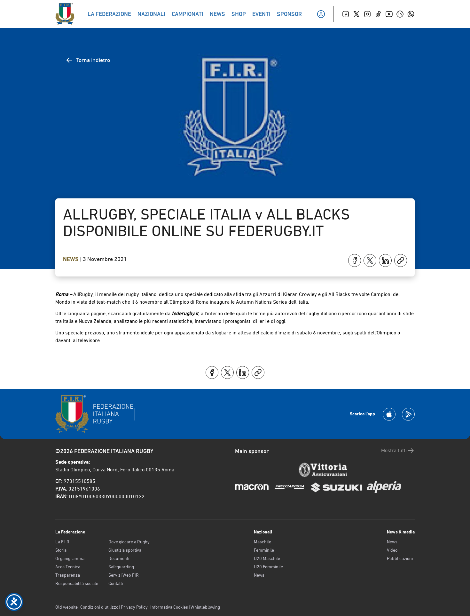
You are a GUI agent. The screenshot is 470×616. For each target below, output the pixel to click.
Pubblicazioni (400, 558)
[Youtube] (389, 14)
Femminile (264, 550)
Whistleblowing (205, 607)
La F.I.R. (62, 541)
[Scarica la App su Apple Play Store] (389, 414)
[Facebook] (345, 14)
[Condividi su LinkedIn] (385, 260)
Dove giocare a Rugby (129, 541)
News (71, 259)
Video (392, 550)
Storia (61, 550)
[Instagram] (367, 14)
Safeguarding (121, 566)
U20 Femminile (268, 566)
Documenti (118, 558)
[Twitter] (356, 14)
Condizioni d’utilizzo (99, 607)
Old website (66, 607)
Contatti (115, 583)
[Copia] (400, 260)
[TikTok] (378, 14)
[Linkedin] (400, 14)
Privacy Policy (134, 607)
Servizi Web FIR (123, 575)
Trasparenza (67, 575)
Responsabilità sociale (76, 583)
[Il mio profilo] (321, 14)
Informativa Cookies (169, 607)
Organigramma (69, 558)
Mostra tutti (398, 450)
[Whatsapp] (411, 14)
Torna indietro (88, 60)
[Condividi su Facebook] (354, 260)
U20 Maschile (267, 558)
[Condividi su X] (370, 260)
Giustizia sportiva (124, 550)
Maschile (262, 541)
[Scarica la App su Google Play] (408, 414)
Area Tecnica (67, 566)
